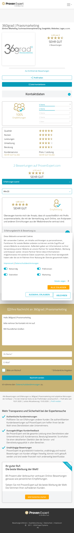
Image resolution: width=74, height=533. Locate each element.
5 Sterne (42, 104)
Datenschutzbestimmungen (27, 263)
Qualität (8, 130)
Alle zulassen (58, 287)
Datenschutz (48, 523)
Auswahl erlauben (39, 294)
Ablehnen (61, 295)
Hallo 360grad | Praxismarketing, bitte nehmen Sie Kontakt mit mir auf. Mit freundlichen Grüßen (37, 330)
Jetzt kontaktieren (37, 84)
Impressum (9, 263)
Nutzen (7, 134)
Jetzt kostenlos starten (37, 497)
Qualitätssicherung (35, 523)
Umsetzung (9, 143)
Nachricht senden (37, 377)
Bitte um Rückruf (14, 370)
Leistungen (9, 138)
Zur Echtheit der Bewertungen (37, 71)
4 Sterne (42, 109)
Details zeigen (60, 281)
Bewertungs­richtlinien (19, 523)
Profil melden (56, 401)
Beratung (8, 147)
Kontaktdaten (48, 94)
